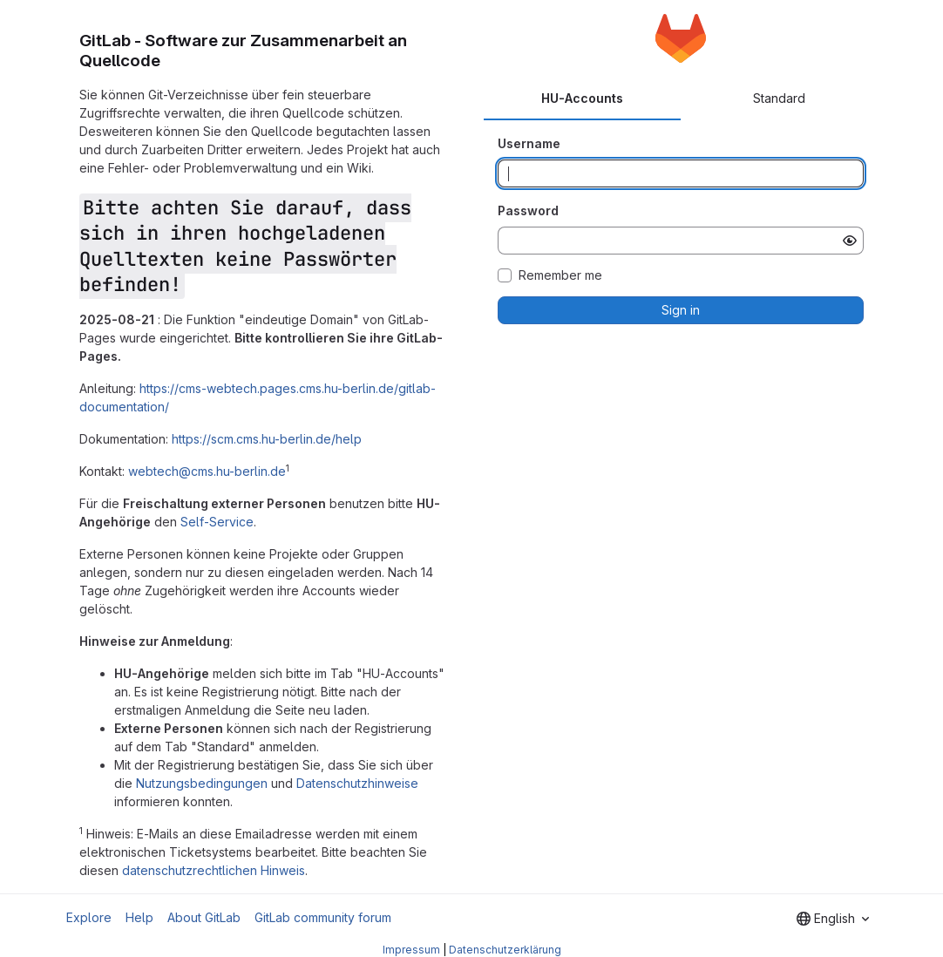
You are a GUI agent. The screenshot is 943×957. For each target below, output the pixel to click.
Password (528, 210)
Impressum (411, 949)
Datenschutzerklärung (505, 949)
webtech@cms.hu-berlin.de (207, 471)
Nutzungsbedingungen (202, 783)
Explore (89, 917)
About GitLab (204, 917)
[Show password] (850, 241)
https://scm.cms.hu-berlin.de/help (267, 438)
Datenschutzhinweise (357, 783)
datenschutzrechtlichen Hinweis (213, 870)
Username (529, 143)
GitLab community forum (322, 917)
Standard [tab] (779, 98)
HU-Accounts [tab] (582, 98)
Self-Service (217, 521)
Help (139, 917)
